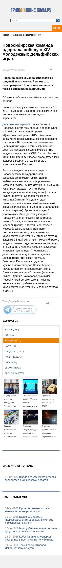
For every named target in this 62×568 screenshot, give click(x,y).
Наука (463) (11, 346)
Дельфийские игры (14, 124)
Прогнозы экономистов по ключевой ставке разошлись (28, 510)
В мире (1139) (12, 329)
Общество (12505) (14, 351)
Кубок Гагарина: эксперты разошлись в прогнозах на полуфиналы (29, 538)
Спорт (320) (11, 362)
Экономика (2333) (14, 373)
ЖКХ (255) (9, 335)
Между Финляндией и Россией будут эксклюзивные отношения (31, 530)
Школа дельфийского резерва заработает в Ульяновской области (30, 478)
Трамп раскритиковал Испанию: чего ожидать (25, 546)
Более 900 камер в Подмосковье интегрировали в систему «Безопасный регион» (29, 519)
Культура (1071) (13, 340)
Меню (56, 28)
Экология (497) (13, 368)
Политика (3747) (13, 357)
